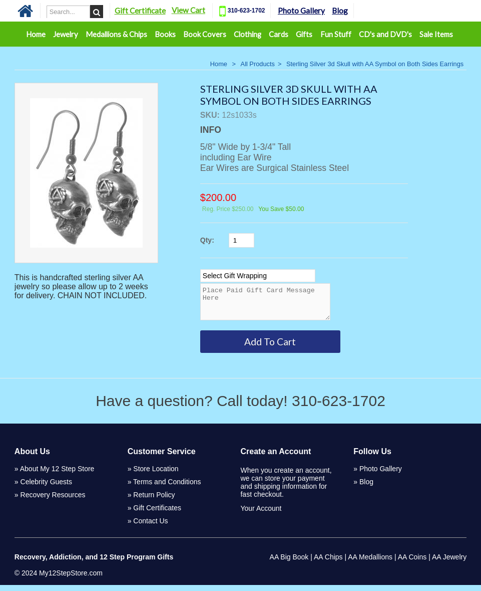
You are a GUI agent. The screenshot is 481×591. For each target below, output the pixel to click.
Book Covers (204, 34)
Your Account (260, 514)
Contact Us (150, 527)
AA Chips (328, 563)
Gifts (304, 34)
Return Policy (154, 501)
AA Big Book (289, 563)
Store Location (155, 475)
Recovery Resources (53, 501)
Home (36, 34)
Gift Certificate (157, 10)
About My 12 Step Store (57, 475)
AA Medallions (370, 563)
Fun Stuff (335, 34)
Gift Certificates (157, 514)
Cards (278, 34)
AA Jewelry (449, 563)
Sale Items (436, 34)
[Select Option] (257, 275)
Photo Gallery (319, 10)
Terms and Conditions (167, 488)
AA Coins (412, 563)
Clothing (247, 34)
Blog (358, 10)
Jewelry (65, 34)
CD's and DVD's (385, 34)
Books (165, 34)
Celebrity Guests (46, 488)
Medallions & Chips (116, 34)
